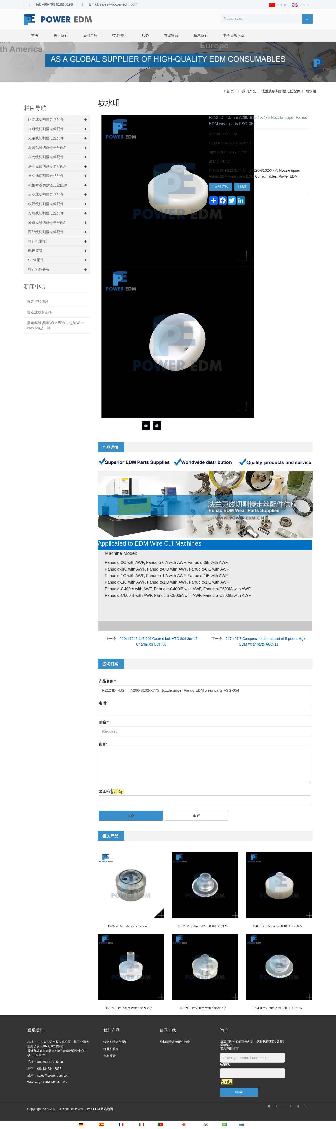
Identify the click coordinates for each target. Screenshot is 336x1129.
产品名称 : (109, 681)
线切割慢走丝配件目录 (175, 1042)
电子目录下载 (233, 35)
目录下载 (168, 1030)
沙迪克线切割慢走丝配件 (47, 222)
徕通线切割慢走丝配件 (46, 129)
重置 (196, 816)
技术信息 (119, 35)
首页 (34, 35)
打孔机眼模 (37, 241)
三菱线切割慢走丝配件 (46, 194)
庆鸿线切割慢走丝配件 (46, 157)
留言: (103, 744)
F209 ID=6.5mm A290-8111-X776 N (277, 926)
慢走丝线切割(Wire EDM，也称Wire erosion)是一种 (55, 325)
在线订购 (220, 187)
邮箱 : (105, 722)
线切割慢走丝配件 (115, 1042)
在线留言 (171, 35)
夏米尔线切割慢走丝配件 (47, 148)
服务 (145, 35)
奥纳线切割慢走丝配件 (46, 213)
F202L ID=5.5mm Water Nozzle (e (129, 1008)
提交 (130, 816)
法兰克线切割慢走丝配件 (281, 91)
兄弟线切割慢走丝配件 (46, 138)
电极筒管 (35, 251)
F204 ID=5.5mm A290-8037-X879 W (277, 1008)
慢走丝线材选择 (39, 312)
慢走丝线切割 (37, 301)
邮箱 (242, 187)
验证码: (105, 791)
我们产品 (90, 35)
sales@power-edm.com (53, 1075)
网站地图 (107, 1109)
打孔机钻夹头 (38, 269)
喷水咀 (310, 91)
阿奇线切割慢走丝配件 (46, 119)
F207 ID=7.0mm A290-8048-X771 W (203, 926)
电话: (103, 703)
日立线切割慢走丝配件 (46, 176)
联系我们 (200, 35)
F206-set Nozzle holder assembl (129, 926)
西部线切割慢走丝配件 (46, 232)
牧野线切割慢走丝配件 (46, 204)
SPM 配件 (36, 260)
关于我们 (61, 35)
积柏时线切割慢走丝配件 (47, 185)
